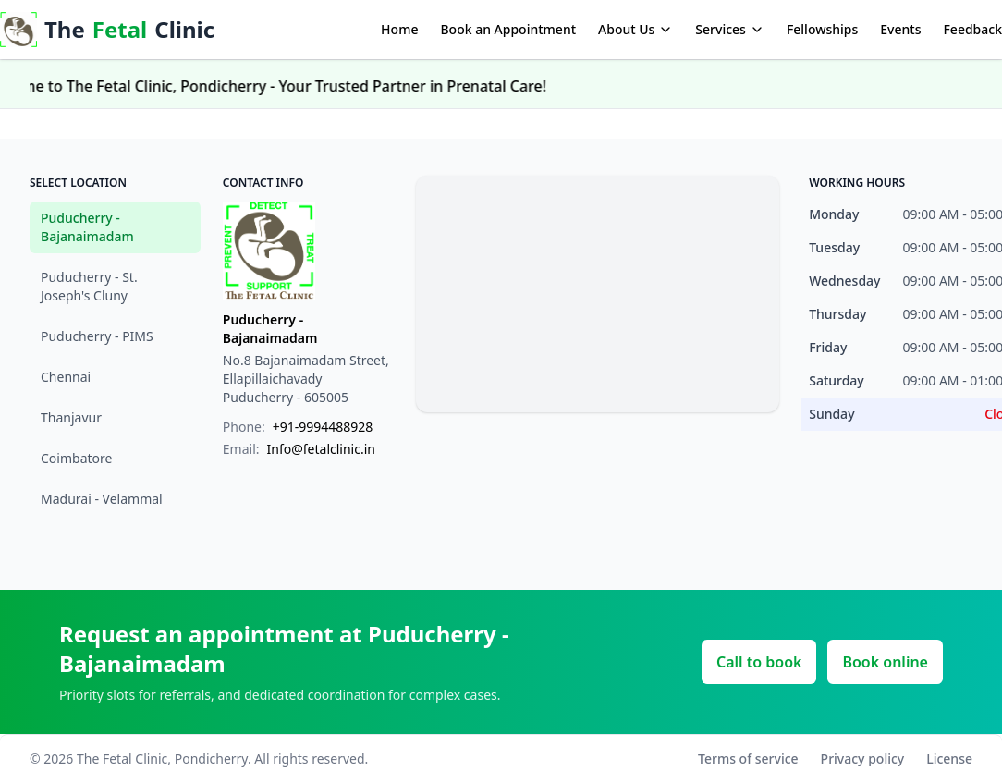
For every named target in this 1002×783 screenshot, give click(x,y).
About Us (635, 29)
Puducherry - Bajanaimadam (87, 227)
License (949, 758)
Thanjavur (71, 417)
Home (399, 29)
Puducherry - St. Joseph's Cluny (89, 286)
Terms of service (748, 758)
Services (729, 29)
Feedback (972, 29)
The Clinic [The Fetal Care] (107, 29)
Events (900, 29)
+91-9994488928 (323, 426)
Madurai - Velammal (102, 499)
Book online (885, 662)
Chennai (66, 376)
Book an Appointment (508, 29)
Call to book (758, 662)
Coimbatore (76, 458)
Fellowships (822, 29)
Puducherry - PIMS (97, 336)
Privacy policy (863, 758)
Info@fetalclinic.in (321, 449)
